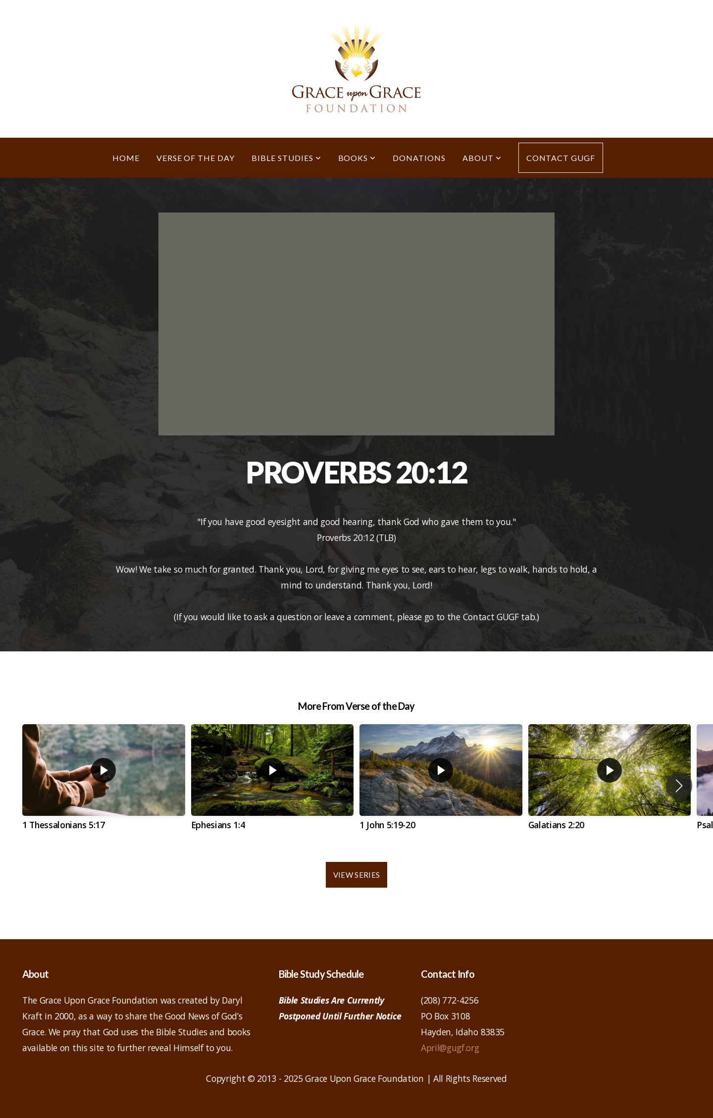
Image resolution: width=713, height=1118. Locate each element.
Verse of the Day (195, 157)
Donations (419, 157)
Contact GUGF (561, 157)
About (482, 157)
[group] (103, 785)
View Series (356, 874)
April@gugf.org (450, 1048)
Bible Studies (286, 157)
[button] (679, 786)
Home (126, 157)
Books (357, 157)
